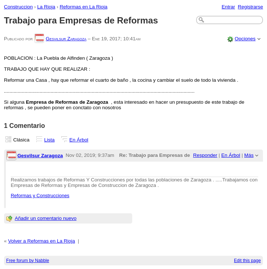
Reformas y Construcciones (40, 195)
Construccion (18, 7)
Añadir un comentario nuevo (45, 218)
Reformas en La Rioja (83, 7)
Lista (49, 140)
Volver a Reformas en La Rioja (41, 241)
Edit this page (247, 260)
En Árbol (79, 140)
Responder (205, 155)
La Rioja (46, 7)
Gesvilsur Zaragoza (66, 38)
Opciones (245, 38)
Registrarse (250, 7)
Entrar (228, 7)
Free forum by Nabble (27, 260)
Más (248, 155)
